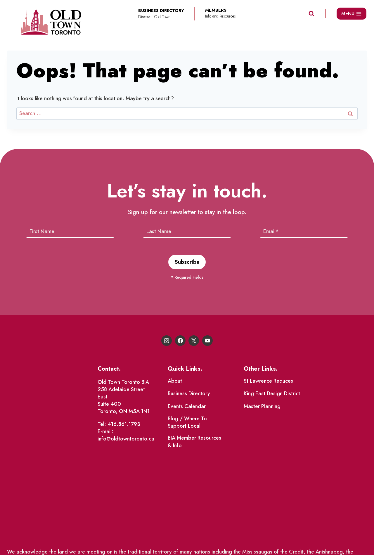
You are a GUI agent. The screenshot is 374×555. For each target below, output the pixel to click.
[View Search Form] (311, 14)
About (175, 381)
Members (215, 10)
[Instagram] (166, 341)
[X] (193, 341)
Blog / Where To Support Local (187, 422)
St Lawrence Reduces (268, 381)
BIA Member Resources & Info (194, 442)
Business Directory (189, 394)
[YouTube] (207, 341)
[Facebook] (180, 341)
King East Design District (272, 394)
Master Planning (262, 407)
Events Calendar (187, 407)
